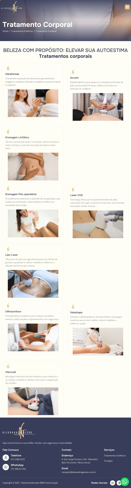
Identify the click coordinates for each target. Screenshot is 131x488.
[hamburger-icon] (127, 7)
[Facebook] (119, 482)
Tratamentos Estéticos (115, 455)
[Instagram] (112, 482)
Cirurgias (108, 460)
